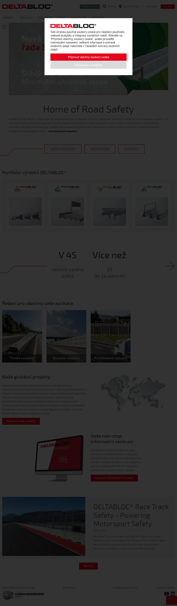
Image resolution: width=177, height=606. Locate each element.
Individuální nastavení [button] (88, 65)
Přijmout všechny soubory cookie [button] (88, 57)
